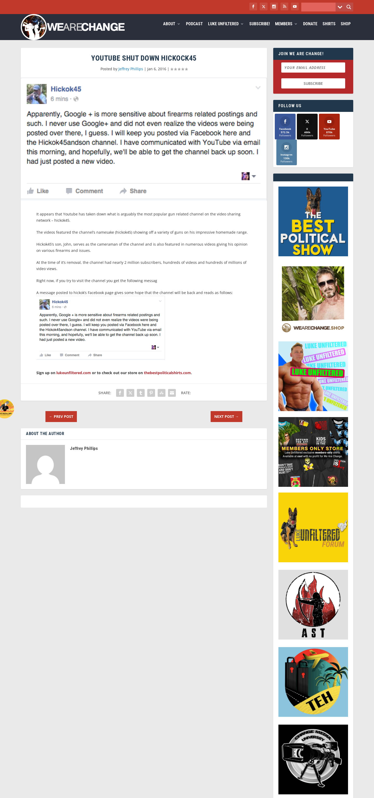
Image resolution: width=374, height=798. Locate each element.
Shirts (329, 30)
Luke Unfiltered (223, 30)
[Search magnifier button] (348, 7)
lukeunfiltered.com (73, 378)
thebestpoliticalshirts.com (167, 378)
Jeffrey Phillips (130, 75)
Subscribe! (259, 30)
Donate (310, 30)
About (169, 30)
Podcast (194, 30)
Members (283, 30)
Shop (346, 30)
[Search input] (319, 7)
